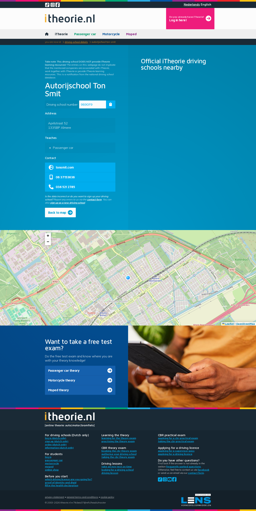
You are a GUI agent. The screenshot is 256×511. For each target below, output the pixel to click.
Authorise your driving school (118, 453)
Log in (48, 456)
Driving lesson (109, 472)
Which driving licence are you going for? (68, 479)
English (206, 4)
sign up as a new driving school (67, 202)
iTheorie (61, 34)
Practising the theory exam (118, 441)
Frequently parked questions (183, 466)
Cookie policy (107, 496)
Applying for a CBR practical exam (178, 438)
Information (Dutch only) (59, 447)
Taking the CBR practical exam (176, 441)
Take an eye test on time (116, 466)
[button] (128, 277)
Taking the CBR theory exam (118, 456)
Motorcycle (111, 34)
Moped (131, 34)
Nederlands (192, 4)
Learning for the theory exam (118, 438)
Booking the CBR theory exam (119, 450)
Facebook (203, 469)
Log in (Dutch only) (55, 438)
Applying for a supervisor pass (176, 450)
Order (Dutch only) (56, 444)
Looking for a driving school (117, 469)
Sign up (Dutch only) (56, 441)
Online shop (52, 469)
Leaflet (228, 323)
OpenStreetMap (245, 323)
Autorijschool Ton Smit (104, 41)
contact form (94, 199)
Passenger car (85, 34)
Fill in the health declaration (61, 485)
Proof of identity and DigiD (60, 482)
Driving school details (76, 41)
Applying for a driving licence (175, 453)
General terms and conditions (82, 496)
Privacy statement (54, 496)
